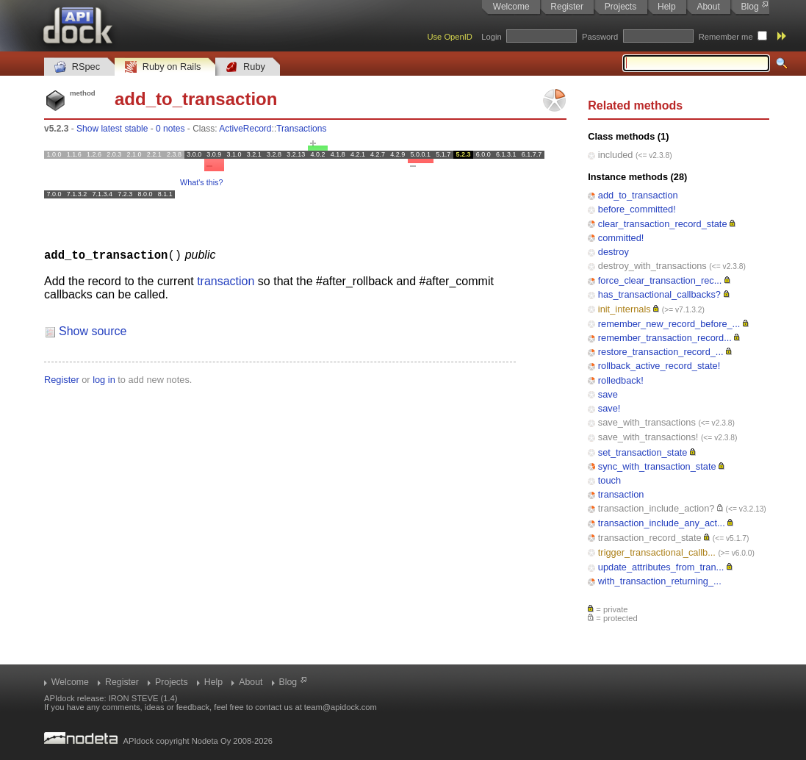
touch (609, 480)
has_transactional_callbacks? (659, 294)
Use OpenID (449, 36)
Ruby (245, 67)
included (615, 154)
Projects (620, 6)
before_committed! (637, 209)
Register (566, 6)
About (708, 6)
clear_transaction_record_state (662, 223)
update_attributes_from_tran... (661, 567)
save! (609, 408)
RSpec (77, 67)
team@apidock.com (340, 707)
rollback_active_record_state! (659, 365)
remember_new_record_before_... (669, 323)
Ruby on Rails (163, 67)
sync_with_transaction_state (657, 466)
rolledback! (621, 380)
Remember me (726, 36)
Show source (93, 330)
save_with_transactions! (648, 436)
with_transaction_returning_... (660, 581)
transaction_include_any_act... (661, 522)
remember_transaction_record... (665, 337)
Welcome (511, 6)
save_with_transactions (647, 422)
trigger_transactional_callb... (657, 552)
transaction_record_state (650, 537)
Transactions (301, 128)
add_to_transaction (638, 195)
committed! (621, 237)
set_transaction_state (643, 452)
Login (491, 36)
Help (667, 6)
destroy (613, 251)
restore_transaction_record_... (661, 351)
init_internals (624, 309)
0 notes (170, 128)
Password (600, 36)
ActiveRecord (245, 128)
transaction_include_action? (656, 508)
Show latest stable (112, 128)
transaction (621, 494)
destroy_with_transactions (652, 265)
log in (104, 378)
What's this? (201, 182)
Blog (750, 6)
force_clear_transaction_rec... (660, 280)
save (608, 394)
